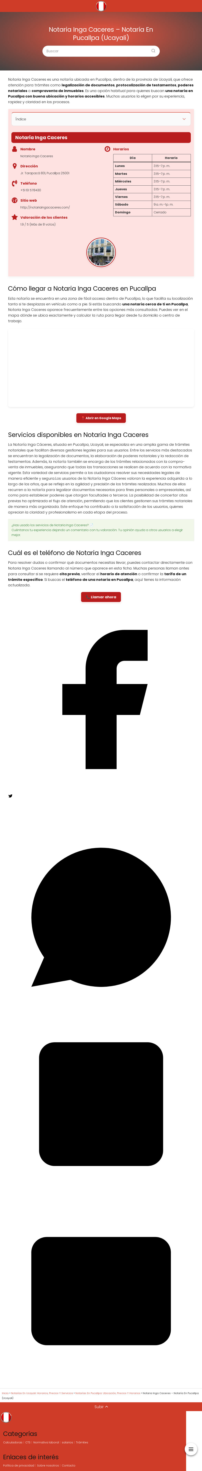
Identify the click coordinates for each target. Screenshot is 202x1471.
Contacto (68, 1465)
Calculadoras (12, 1442)
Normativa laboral (46, 1442)
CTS (27, 1442)
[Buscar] (152, 49)
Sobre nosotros (48, 1465)
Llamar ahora (103, 597)
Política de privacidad (18, 1465)
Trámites (82, 1442)
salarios (67, 1442)
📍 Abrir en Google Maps (101, 418)
